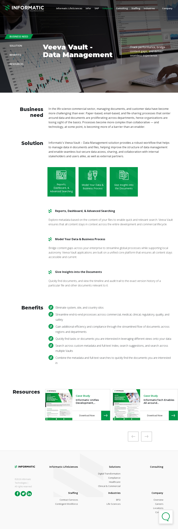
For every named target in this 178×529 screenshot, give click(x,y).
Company (167, 8)
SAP (97, 8)
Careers (159, 503)
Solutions (107, 8)
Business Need (19, 36)
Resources (16, 64)
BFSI (118, 499)
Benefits (15, 54)
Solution (16, 45)
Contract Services (69, 499)
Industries (149, 8)
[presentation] (133, 436)
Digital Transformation (109, 473)
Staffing (135, 8)
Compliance (114, 477)
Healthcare (114, 481)
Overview (158, 499)
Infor (88, 8)
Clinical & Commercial (109, 486)
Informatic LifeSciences (69, 8)
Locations (158, 508)
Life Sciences (113, 503)
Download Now (87, 415)
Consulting (122, 8)
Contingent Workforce (66, 503)
